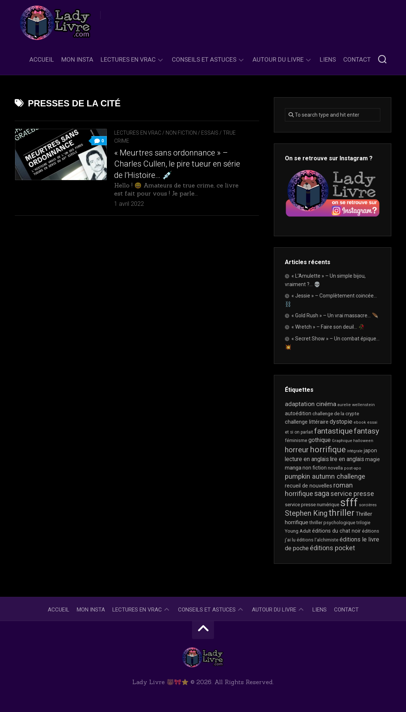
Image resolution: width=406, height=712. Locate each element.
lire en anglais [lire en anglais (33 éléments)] (347, 459)
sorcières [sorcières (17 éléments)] (368, 504)
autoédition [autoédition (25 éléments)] (298, 413)
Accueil (41, 59)
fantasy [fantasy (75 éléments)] (366, 431)
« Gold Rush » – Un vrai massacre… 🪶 (334, 315)
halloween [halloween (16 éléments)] (363, 440)
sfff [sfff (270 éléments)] (349, 502)
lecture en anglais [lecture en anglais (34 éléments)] (307, 459)
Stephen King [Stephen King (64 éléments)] (306, 513)
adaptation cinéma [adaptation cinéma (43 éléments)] (310, 404)
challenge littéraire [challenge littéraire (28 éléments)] (307, 422)
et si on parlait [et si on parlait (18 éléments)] (299, 432)
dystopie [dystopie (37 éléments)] (341, 421)
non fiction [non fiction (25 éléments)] (314, 468)
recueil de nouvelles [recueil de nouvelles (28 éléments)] (308, 485)
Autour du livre (278, 59)
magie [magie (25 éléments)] (372, 459)
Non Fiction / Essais (192, 133)
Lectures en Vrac (128, 59)
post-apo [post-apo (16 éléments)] (352, 468)
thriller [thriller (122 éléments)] (342, 513)
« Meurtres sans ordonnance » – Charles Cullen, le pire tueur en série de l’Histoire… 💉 (177, 164)
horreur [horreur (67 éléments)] (297, 449)
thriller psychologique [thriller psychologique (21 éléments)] (332, 522)
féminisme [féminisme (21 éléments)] (296, 440)
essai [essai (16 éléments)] (372, 422)
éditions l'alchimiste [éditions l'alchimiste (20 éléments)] (317, 540)
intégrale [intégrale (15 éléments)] (355, 451)
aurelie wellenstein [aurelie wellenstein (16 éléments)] (356, 404)
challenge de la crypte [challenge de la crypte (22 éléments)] (335, 413)
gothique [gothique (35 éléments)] (319, 440)
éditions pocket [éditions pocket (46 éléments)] (332, 548)
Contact (357, 59)
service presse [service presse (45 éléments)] (352, 493)
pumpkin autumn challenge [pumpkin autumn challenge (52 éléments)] (325, 476)
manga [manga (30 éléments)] (293, 467)
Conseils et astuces (204, 59)
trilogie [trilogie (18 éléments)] (363, 522)
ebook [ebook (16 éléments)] (360, 422)
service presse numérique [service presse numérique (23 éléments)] (312, 504)
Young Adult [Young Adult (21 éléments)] (298, 531)
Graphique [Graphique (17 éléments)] (342, 440)
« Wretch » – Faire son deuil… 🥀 (328, 327)
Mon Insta (77, 59)
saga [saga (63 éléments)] (321, 493)
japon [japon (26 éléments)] (370, 450)
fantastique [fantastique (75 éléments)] (333, 431)
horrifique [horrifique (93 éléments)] (328, 449)
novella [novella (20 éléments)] (335, 468)
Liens (328, 59)
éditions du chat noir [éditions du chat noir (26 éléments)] (336, 531)
